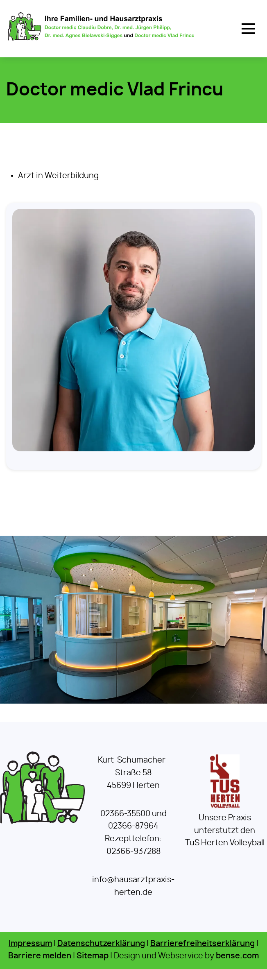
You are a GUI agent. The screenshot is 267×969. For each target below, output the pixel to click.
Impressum (30, 944)
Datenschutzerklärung (101, 944)
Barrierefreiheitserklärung (202, 944)
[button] (248, 28)
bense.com (237, 956)
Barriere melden (39, 956)
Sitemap (93, 956)
